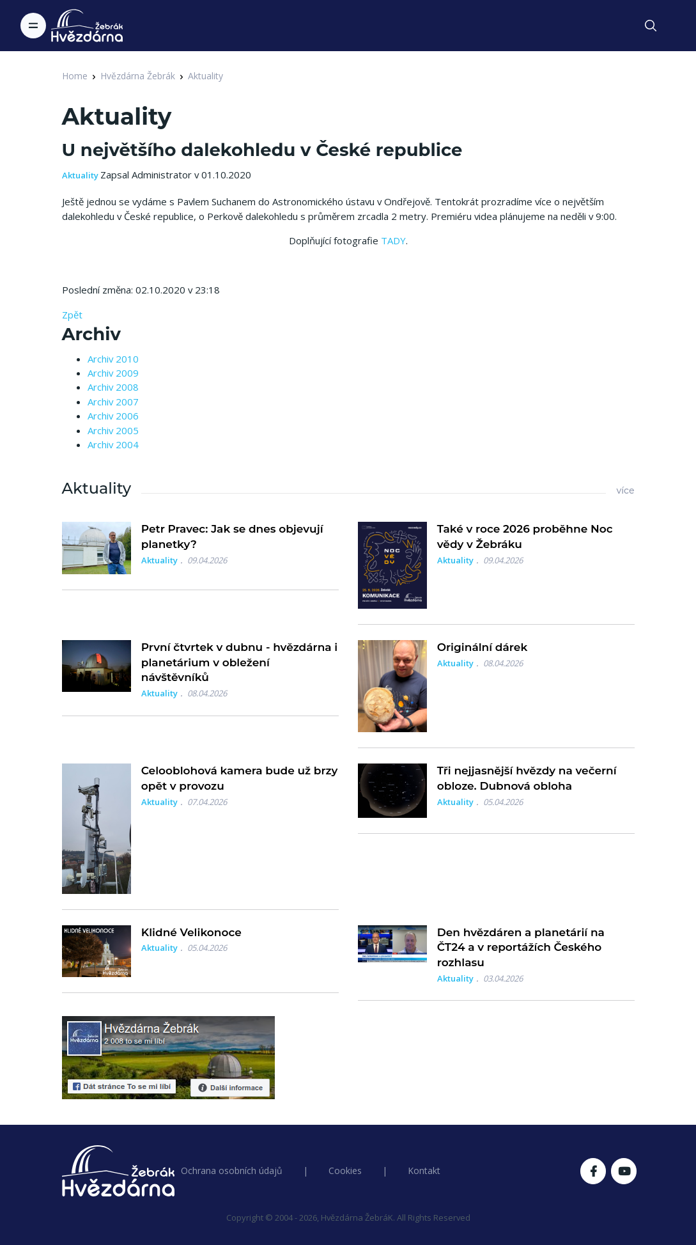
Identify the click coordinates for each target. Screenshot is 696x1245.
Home (75, 76)
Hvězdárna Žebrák (137, 76)
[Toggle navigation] (33, 25)
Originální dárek (482, 647)
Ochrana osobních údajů (231, 1170)
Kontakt (424, 1170)
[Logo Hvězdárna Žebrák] (87, 25)
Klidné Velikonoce (191, 932)
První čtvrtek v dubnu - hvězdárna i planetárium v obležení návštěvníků (239, 662)
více (625, 490)
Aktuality (205, 76)
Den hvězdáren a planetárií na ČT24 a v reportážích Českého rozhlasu (521, 947)
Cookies (345, 1170)
